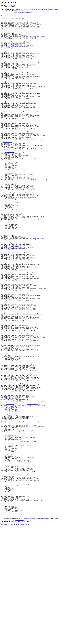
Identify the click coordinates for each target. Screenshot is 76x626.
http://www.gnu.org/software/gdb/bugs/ (12, 50)
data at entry (32, 503)
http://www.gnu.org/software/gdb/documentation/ (14, 53)
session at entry (26, 424)
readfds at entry (9, 165)
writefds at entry (34, 165)
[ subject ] (24, 12)
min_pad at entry (9, 483)
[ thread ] (20, 12)
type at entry (7, 479)
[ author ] (29, 12)
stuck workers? (19, 10)
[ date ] (15, 12)
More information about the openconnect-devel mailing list (15, 624)
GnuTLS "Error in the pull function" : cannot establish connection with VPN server (38, 9)
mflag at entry (8, 474)
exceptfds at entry (11, 166)
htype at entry (34, 479)
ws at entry (30, 187)
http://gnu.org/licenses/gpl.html (35, 41)
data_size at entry (32, 482)
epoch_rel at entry (11, 480)
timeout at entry (7, 167)
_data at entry (10, 482)
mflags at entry (25, 483)
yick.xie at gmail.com (10, 5)
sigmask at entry (9, 169)
